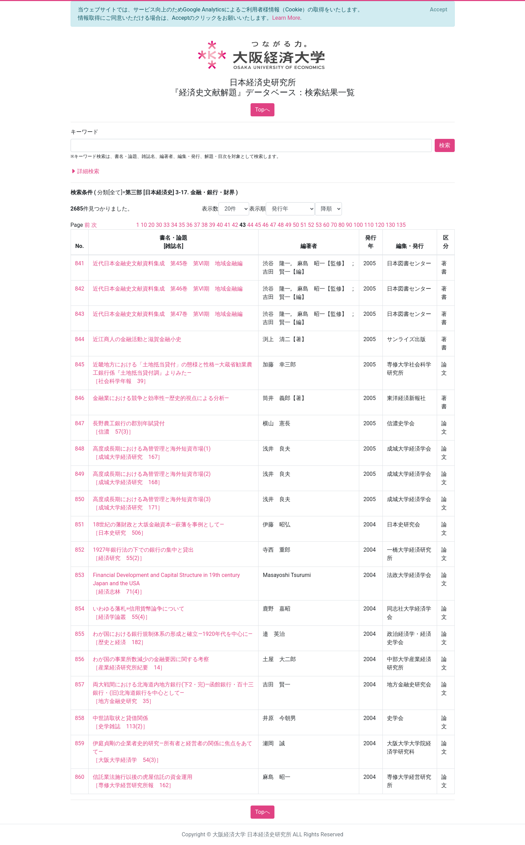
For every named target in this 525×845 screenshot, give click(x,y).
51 (303, 225)
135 (401, 225)
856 (79, 659)
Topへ (262, 109)
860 (79, 777)
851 (79, 524)
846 (79, 398)
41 (227, 225)
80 (341, 225)
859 (79, 743)
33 (166, 225)
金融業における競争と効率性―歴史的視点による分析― (161, 398)
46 (265, 225)
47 (273, 225)
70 (334, 225)
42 (235, 225)
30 (159, 225)
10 (144, 225)
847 (79, 423)
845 (79, 364)
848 (79, 448)
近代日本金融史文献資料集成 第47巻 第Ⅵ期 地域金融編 (168, 314)
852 (79, 549)
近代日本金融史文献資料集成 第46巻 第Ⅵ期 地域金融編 (168, 288)
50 (296, 225)
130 (390, 225)
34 (174, 225)
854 (79, 608)
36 (189, 225)
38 (204, 225)
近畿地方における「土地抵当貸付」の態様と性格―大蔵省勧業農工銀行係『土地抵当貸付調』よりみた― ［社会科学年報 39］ (172, 372)
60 (326, 225)
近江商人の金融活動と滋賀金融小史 (137, 339)
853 (79, 575)
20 (151, 225)
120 (379, 225)
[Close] (438, 9)
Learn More (286, 18)
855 (79, 634)
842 (79, 288)
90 (349, 225)
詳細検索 (85, 171)
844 (79, 339)
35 (182, 225)
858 (79, 718)
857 (79, 684)
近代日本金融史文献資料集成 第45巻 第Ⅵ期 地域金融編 (168, 263)
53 (319, 225)
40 (220, 225)
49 (288, 225)
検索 (444, 145)
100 (358, 225)
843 (79, 314)
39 (212, 225)
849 (79, 474)
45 (258, 225)
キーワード (84, 131)
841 (79, 263)
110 (368, 225)
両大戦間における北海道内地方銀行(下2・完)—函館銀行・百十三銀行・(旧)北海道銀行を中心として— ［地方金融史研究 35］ (173, 692)
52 (311, 225)
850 (79, 499)
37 (197, 225)
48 (281, 225)
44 (250, 225)
